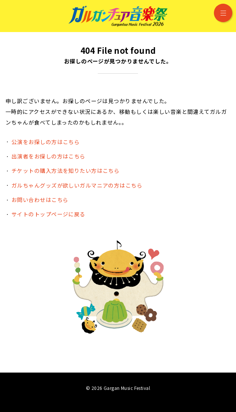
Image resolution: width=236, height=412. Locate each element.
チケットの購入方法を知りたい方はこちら (65, 170)
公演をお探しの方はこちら (45, 142)
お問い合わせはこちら (39, 199)
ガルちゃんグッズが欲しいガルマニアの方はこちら (76, 185)
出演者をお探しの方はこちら (48, 156)
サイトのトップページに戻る (48, 214)
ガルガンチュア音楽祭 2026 (118, 16)
